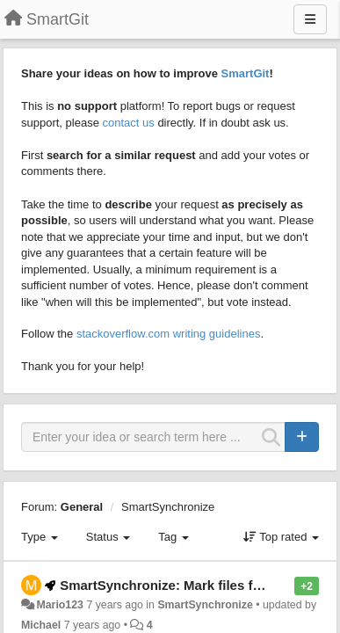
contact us (129, 122)
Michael (41, 625)
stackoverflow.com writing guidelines (168, 333)
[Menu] (310, 19)
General (82, 506)
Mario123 (59, 605)
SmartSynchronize (167, 506)
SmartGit (245, 73)
